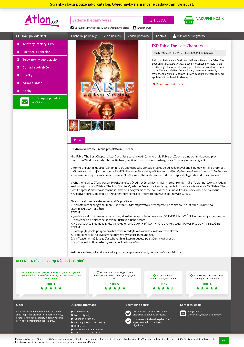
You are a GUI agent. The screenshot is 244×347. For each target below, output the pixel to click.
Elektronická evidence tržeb (88, 329)
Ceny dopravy (81, 311)
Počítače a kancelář (36, 52)
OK (223, 340)
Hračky (27, 75)
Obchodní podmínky (84, 36)
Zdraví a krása (32, 83)
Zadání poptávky (138, 36)
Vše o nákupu (112, 36)
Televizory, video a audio (39, 59)
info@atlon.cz (142, 27)
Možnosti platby (82, 315)
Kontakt (161, 36)
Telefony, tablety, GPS (38, 44)
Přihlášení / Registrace (189, 36)
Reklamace (80, 326)
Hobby (27, 91)
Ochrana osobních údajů (87, 333)
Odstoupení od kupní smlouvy (89, 322)
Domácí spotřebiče (35, 67)
